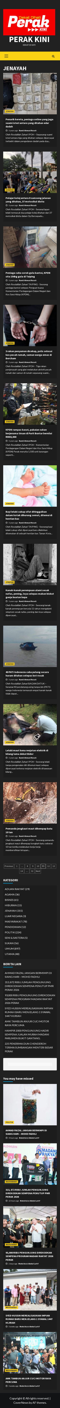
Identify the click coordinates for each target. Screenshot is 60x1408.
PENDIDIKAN (13, 926)
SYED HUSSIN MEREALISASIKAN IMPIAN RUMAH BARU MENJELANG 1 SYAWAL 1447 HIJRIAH (29, 1012)
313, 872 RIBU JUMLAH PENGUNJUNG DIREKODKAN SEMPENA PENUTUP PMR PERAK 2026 (29, 986)
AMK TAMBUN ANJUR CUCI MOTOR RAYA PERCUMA (27, 1023)
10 (38, 866)
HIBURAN (11, 905)
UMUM (9, 948)
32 (32, 871)
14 (21, 871)
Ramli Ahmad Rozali (27, 130)
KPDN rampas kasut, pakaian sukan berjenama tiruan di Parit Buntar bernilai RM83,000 (29, 433)
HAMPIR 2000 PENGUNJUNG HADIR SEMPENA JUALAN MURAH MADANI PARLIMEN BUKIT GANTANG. (27, 1034)
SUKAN (9, 943)
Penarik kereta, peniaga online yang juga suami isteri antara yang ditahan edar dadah (29, 123)
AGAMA (10, 894)
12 (48, 866)
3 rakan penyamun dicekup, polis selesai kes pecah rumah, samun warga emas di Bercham (29, 355)
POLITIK (10, 932)
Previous (9, 866)
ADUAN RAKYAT (15, 888)
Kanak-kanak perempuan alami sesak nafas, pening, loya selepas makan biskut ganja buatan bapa (30, 594)
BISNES (9, 899)
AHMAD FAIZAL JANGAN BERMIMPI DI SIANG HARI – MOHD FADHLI (28, 974)
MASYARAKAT (13, 921)
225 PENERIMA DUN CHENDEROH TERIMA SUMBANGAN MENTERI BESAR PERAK (29, 1047)
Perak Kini (29, 39)
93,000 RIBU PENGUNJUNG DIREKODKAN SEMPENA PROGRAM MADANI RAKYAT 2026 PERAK (30, 999)
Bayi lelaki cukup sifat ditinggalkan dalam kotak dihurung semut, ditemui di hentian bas (29, 515)
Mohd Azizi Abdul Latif (29, 1138)
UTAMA (9, 953)
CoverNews (20, 1402)
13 (54, 866)
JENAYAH (10, 111)
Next (38, 871)
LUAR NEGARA (13, 916)
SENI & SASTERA (14, 937)
